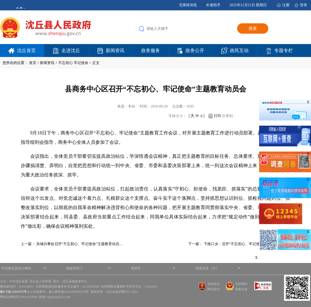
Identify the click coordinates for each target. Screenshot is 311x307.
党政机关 (213, 284)
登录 (303, 5)
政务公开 (195, 50)
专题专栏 (283, 50)
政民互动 (239, 50)
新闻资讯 (115, 50)
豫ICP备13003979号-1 (14, 292)
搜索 (253, 28)
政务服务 (150, 50)
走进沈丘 (70, 50)
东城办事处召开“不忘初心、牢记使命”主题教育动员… (79, 244)
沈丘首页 (26, 50)
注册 (285, 5)
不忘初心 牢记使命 (73, 63)
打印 (214, 116)
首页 (32, 63)
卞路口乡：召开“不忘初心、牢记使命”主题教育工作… (247, 244)
